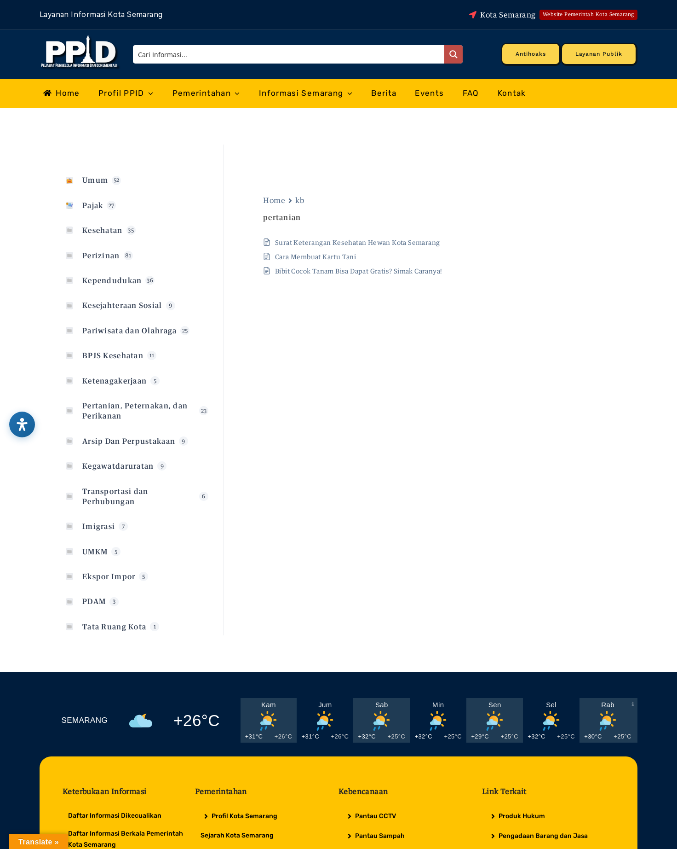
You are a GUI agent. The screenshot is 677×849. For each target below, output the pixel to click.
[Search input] (289, 54)
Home (274, 200)
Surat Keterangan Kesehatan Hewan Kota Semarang (357, 242)
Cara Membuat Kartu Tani (315, 257)
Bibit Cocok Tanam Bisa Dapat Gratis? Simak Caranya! (358, 271)
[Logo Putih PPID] (80, 37)
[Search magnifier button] (453, 54)
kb (299, 200)
